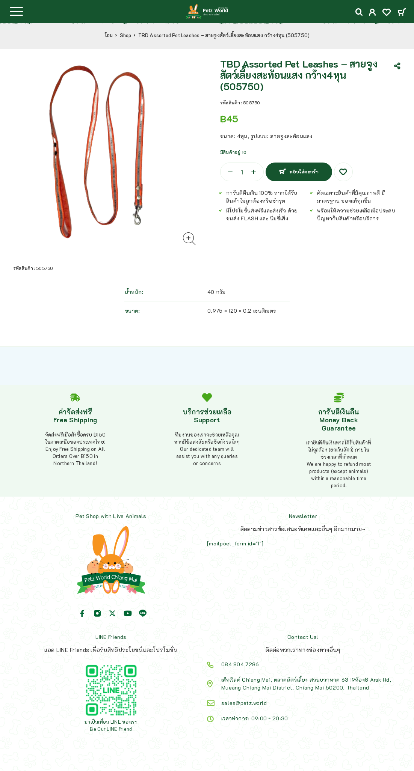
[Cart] (401, 13)
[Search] (359, 12)
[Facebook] (82, 613)
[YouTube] (127, 613)
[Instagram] (97, 613)
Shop (125, 35)
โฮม (108, 35)
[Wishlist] (386, 13)
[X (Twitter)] (112, 613)
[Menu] (16, 11)
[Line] (142, 613)
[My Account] (372, 13)
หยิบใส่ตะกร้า (304, 172)
